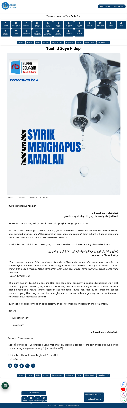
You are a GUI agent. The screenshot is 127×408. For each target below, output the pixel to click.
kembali (21, 42)
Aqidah (79, 42)
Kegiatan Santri (57, 42)
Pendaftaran (104, 6)
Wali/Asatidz (118, 6)
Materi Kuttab (89, 42)
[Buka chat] (5, 386)
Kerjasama (70, 42)
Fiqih (38, 42)
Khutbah (30, 42)
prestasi (46, 42)
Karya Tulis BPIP (103, 42)
